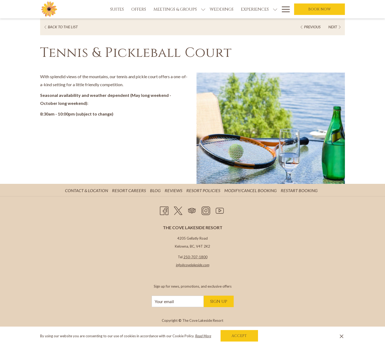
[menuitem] (87, 191)
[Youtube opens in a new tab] (219, 209)
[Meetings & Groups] (175, 9)
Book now (319, 9)
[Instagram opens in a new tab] (206, 209)
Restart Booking (299, 190)
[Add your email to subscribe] (178, 301)
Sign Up (218, 301)
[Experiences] (254, 9)
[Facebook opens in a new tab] (164, 209)
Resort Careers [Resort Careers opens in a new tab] (129, 190)
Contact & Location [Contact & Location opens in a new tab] (87, 190)
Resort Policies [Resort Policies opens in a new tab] (204, 190)
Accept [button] (239, 335)
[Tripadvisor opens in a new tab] (192, 209)
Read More (203, 336)
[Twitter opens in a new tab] (178, 209)
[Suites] (117, 9)
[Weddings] (221, 9)
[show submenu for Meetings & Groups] (203, 9)
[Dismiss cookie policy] (341, 336)
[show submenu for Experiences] (275, 9)
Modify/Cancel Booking (250, 190)
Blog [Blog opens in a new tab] (156, 190)
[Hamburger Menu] (284, 9)
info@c (181, 265)
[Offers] (139, 9)
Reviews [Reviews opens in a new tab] (174, 190)
